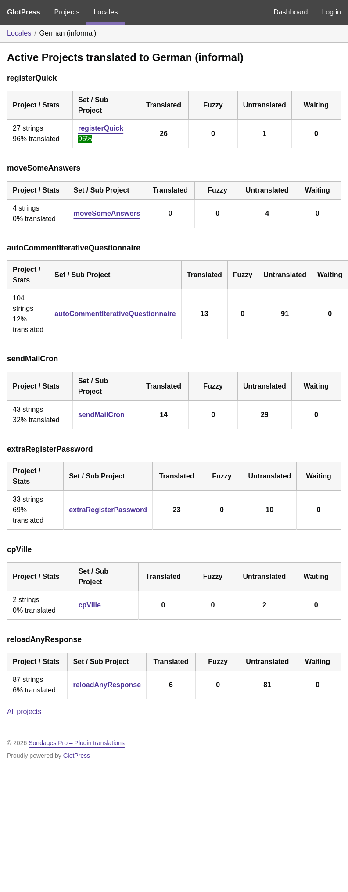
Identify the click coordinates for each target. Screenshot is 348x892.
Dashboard (290, 12)
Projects (67, 12)
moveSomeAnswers (106, 213)
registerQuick (100, 128)
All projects (24, 711)
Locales (105, 12)
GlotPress (23, 12)
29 (265, 414)
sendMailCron (101, 414)
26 (164, 133)
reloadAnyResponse (107, 685)
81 (267, 685)
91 (285, 314)
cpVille (90, 605)
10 (270, 510)
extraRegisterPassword (108, 510)
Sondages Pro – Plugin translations (77, 742)
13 (204, 314)
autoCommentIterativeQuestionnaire (115, 314)
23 (177, 510)
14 (164, 414)
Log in (331, 12)
